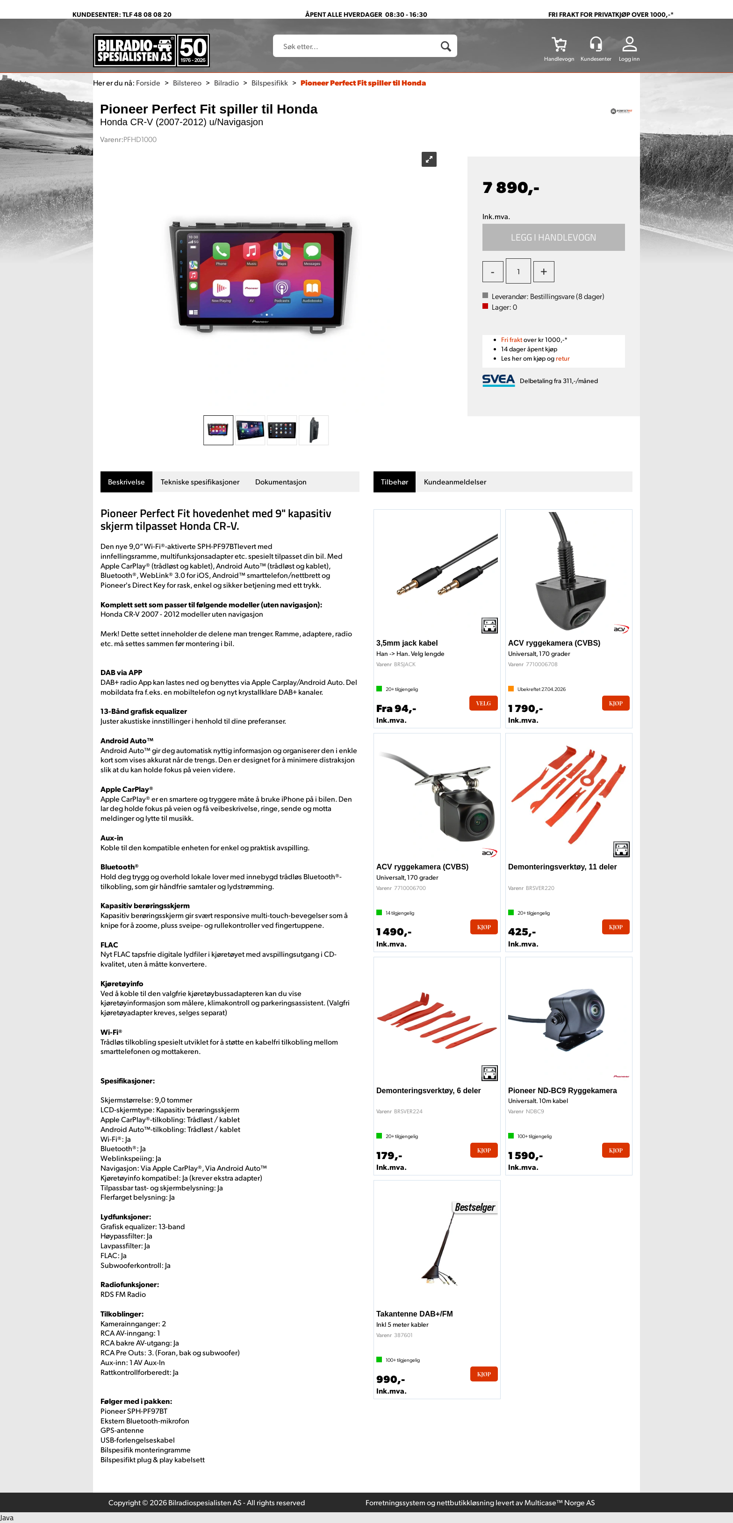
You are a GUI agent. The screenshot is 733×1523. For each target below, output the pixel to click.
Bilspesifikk (270, 82)
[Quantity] (518, 271)
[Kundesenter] (596, 43)
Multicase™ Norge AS (560, 1502)
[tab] (126, 481)
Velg (483, 703)
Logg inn (629, 58)
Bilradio (226, 82)
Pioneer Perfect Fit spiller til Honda (363, 82)
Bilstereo (187, 82)
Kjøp (553, 237)
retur (563, 358)
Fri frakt (511, 339)
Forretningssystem (395, 1502)
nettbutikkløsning (465, 1502)
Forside (148, 82)
